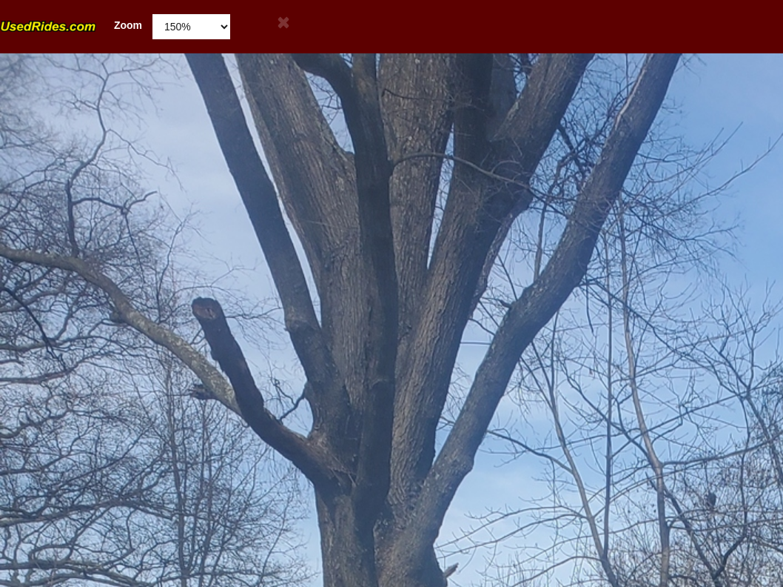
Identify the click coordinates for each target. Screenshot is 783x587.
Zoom (71, 25)
